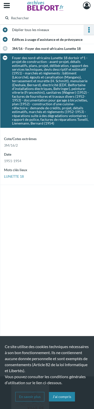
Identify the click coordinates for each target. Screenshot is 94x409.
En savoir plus (30, 396)
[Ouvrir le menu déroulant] (7, 6)
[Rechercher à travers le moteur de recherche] (46, 17)
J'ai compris (62, 396)
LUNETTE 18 (14, 176)
